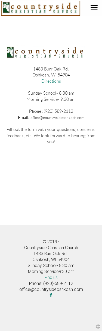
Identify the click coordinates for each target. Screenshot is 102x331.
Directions (51, 81)
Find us (51, 277)
